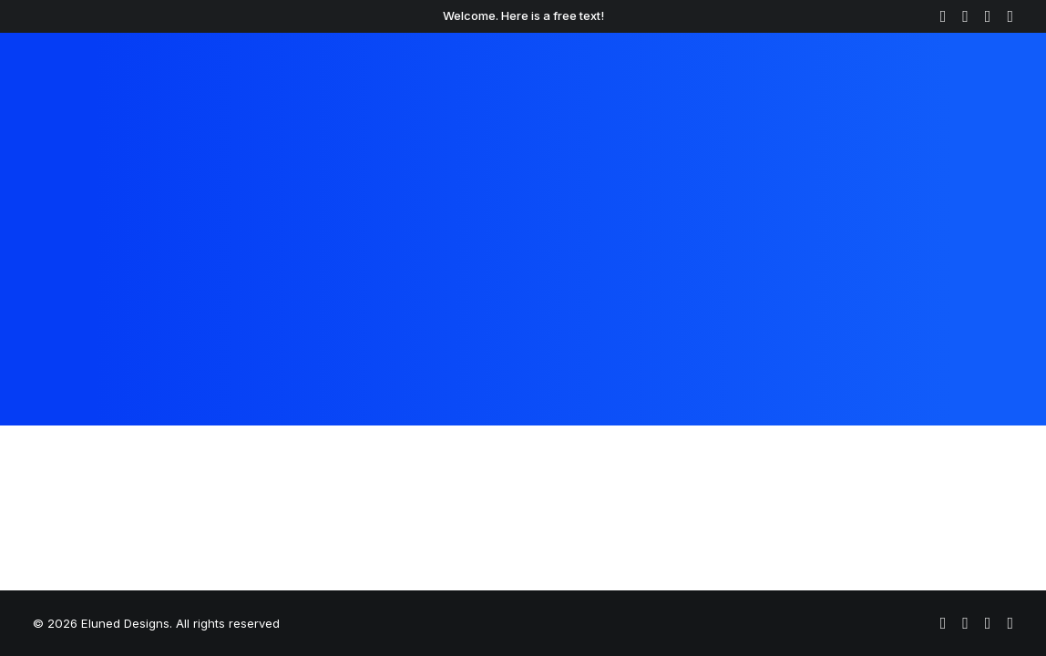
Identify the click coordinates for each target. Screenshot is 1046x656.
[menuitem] (943, 16)
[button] (943, 16)
